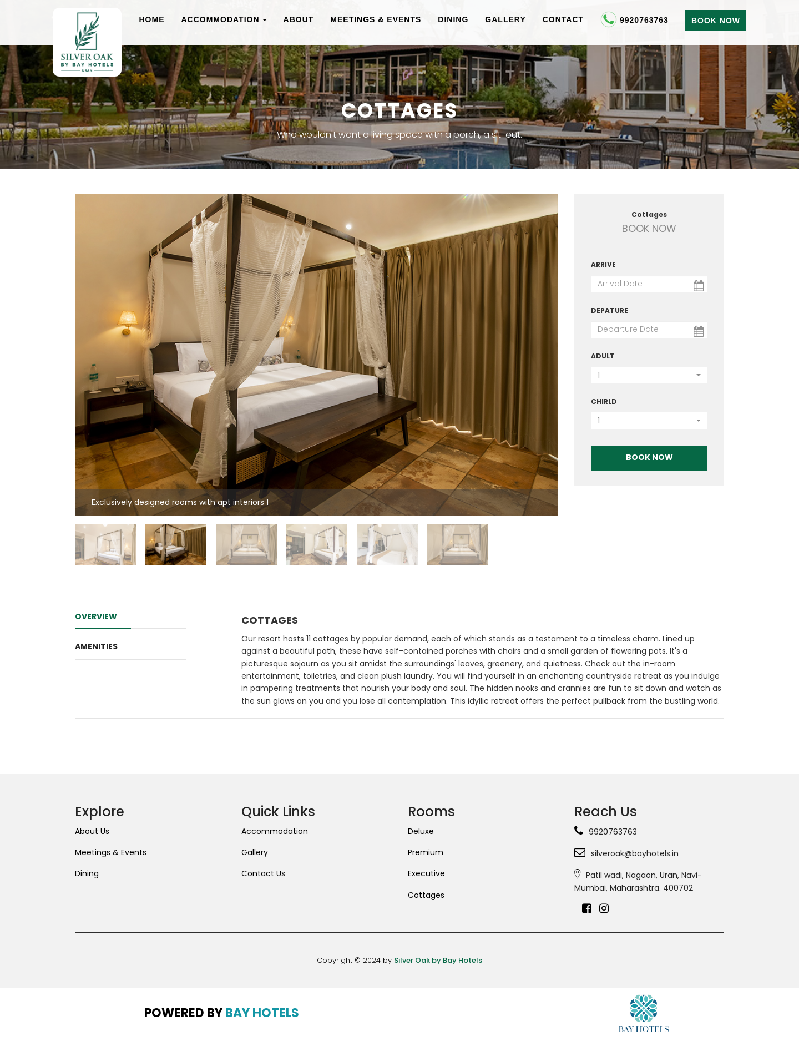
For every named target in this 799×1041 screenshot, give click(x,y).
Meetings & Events (375, 19)
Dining (453, 19)
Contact (563, 19)
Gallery (505, 19)
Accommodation (223, 19)
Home (151, 19)
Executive (426, 873)
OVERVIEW (96, 616)
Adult (603, 356)
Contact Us (263, 873)
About (299, 19)
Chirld (604, 401)
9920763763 (634, 21)
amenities (96, 646)
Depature (609, 310)
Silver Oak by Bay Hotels (438, 960)
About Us (92, 831)
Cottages (426, 895)
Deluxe (421, 831)
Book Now (715, 20)
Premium (425, 852)
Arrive (603, 264)
